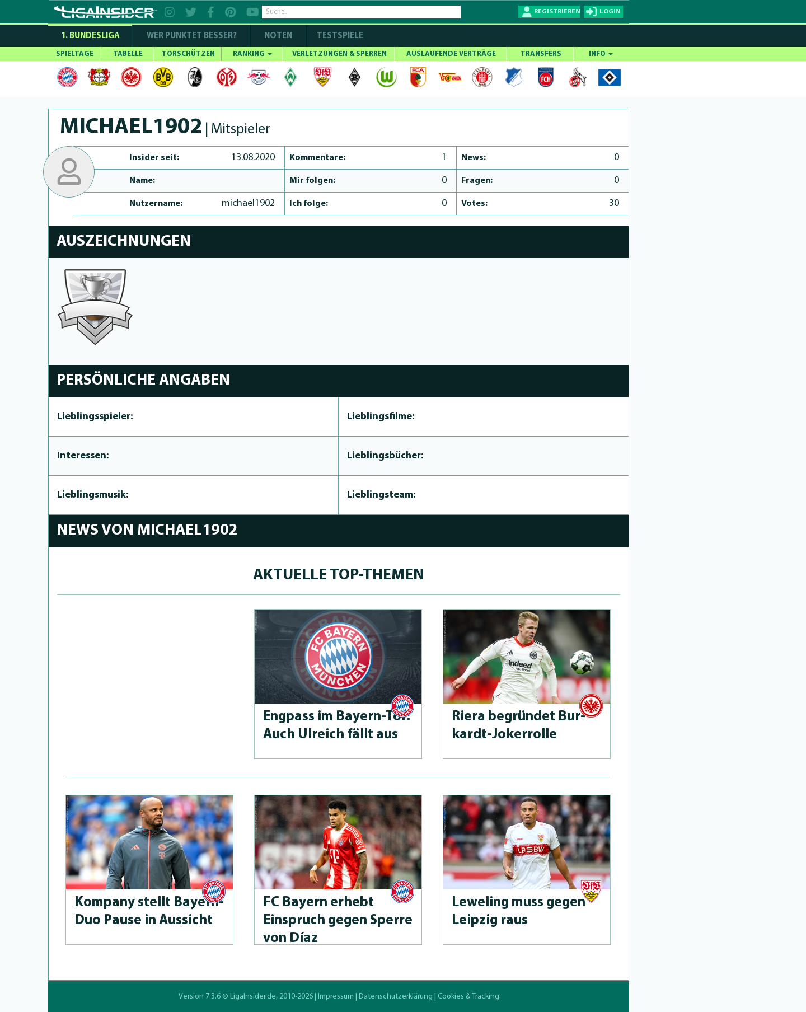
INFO (601, 54)
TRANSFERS (541, 54)
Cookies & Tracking (468, 996)
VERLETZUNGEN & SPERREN (339, 54)
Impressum (336, 996)
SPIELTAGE (74, 54)
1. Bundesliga (90, 36)
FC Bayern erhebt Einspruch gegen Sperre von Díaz (338, 920)
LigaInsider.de (253, 996)
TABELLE (128, 54)
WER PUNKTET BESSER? (192, 36)
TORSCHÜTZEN (188, 54)
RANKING (252, 54)
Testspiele (339, 36)
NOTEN (278, 36)
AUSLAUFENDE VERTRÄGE (451, 54)
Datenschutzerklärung (396, 996)
